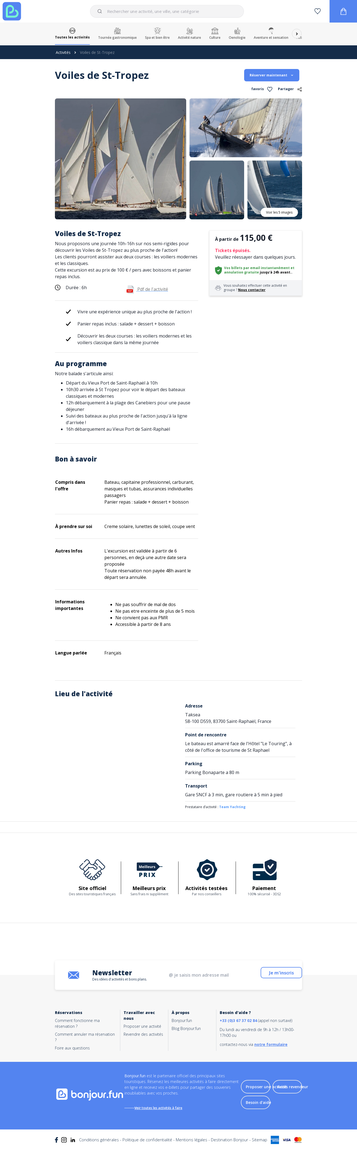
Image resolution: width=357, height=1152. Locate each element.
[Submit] (100, 11)
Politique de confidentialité (147, 1143)
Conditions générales (99, 1143)
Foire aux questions (72, 1048)
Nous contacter (252, 290)
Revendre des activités (143, 1034)
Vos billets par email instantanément (257, 268)
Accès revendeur (292, 1088)
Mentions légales (191, 1143)
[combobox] (167, 11)
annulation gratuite (241, 272)
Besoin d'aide (258, 1104)
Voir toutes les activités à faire (164, 1108)
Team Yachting (232, 807)
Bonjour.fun (182, 1020)
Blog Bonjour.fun (186, 1028)
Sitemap (259, 1143)
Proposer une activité (142, 1026)
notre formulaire (271, 1044)
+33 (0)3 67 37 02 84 (238, 1020)
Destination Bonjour (229, 1143)
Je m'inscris (289, 975)
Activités (63, 52)
